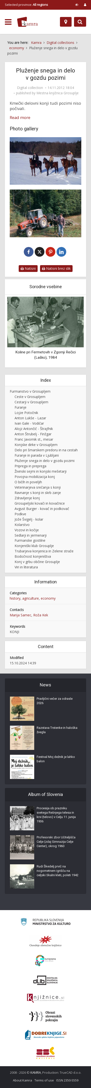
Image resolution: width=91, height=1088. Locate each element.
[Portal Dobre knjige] (45, 1035)
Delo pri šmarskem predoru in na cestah (46, 450)
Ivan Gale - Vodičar (29, 423)
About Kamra (22, 1080)
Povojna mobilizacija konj (35, 476)
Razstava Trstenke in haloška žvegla (57, 730)
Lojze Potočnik (26, 412)
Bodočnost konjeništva (33, 556)
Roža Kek (40, 615)
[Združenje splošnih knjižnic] (45, 1053)
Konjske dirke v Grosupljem (36, 444)
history (15, 598)
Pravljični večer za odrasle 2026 (55, 701)
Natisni (28, 268)
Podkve (20, 514)
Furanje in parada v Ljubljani (37, 455)
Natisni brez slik (56, 268)
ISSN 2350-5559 (67, 1080)
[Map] (66, 22)
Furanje (20, 407)
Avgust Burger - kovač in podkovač (42, 508)
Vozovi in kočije (27, 530)
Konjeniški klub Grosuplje (34, 545)
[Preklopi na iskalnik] (80, 22)
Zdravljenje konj (27, 498)
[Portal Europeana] (45, 960)
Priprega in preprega (30, 466)
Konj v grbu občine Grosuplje (37, 561)
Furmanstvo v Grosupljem (30, 391)
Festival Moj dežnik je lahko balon (56, 759)
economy (48, 598)
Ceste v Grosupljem (30, 396)
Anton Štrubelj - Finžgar (33, 434)
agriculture (30, 598)
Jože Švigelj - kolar (29, 519)
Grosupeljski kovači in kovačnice (40, 503)
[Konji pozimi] (45, 161)
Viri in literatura (26, 567)
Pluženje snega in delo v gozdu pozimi (44, 460)
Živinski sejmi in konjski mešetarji (40, 471)
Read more (20, 117)
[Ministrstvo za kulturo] (45, 922)
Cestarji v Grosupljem (31, 402)
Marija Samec (20, 615)
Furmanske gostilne (30, 540)
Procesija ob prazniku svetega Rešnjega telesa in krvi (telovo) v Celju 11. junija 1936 (56, 814)
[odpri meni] (8, 22)
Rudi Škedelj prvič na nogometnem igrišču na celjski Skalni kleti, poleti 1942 (57, 871)
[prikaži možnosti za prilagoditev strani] (76, 4)
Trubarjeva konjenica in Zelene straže (44, 551)
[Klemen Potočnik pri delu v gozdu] (45, 213)
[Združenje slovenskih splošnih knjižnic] (45, 998)
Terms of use (44, 1080)
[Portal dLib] (45, 980)
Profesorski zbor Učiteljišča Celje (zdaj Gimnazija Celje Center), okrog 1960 (56, 841)
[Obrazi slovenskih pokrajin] (45, 1016)
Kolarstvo (22, 524)
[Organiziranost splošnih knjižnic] (45, 941)
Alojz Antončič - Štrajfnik (34, 428)
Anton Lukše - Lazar (30, 418)
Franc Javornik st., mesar (34, 439)
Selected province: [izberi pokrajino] (26, 4)
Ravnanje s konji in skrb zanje (38, 492)
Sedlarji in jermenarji (31, 535)
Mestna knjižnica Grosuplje (57, 93)
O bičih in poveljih (28, 482)
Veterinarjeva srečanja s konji (38, 487)
